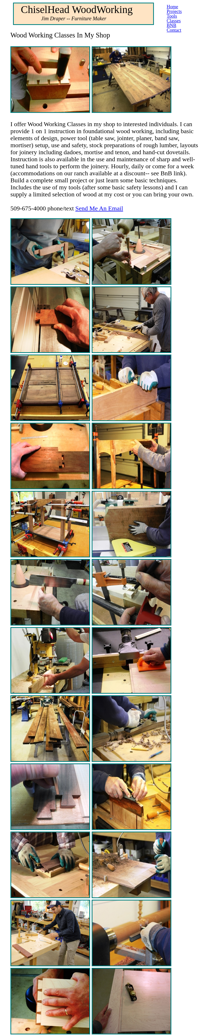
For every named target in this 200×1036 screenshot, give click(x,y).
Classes (174, 20)
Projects (174, 11)
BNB (171, 25)
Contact (174, 30)
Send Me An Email (99, 208)
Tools (172, 16)
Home (172, 6)
